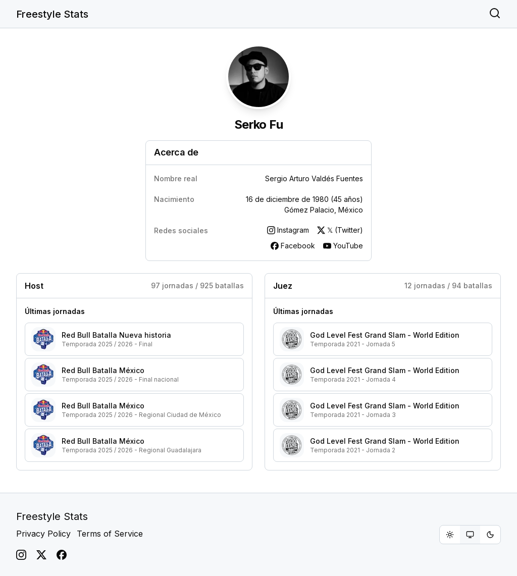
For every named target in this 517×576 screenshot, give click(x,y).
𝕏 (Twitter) (340, 230)
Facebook (293, 245)
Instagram (288, 230)
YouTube (343, 245)
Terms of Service (110, 534)
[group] (470, 534)
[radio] (450, 535)
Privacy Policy (43, 534)
